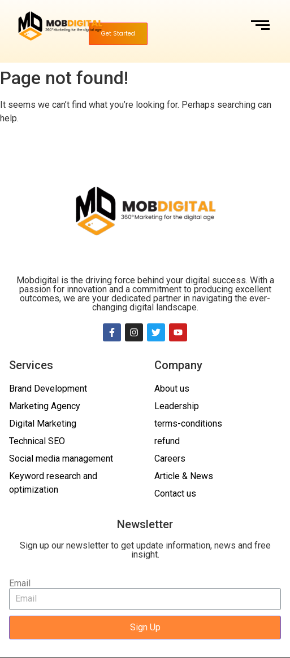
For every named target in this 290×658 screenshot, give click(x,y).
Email (20, 583)
